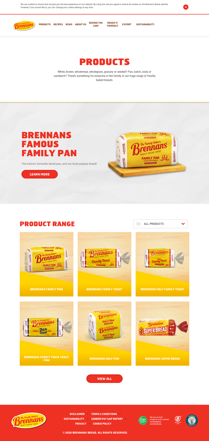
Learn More (40, 174)
